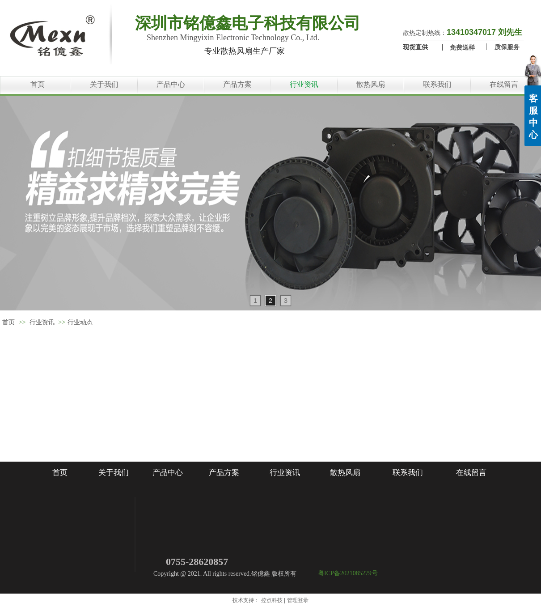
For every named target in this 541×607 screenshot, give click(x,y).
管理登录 (298, 600)
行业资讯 (42, 322)
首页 (8, 322)
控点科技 (272, 600)
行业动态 (80, 322)
